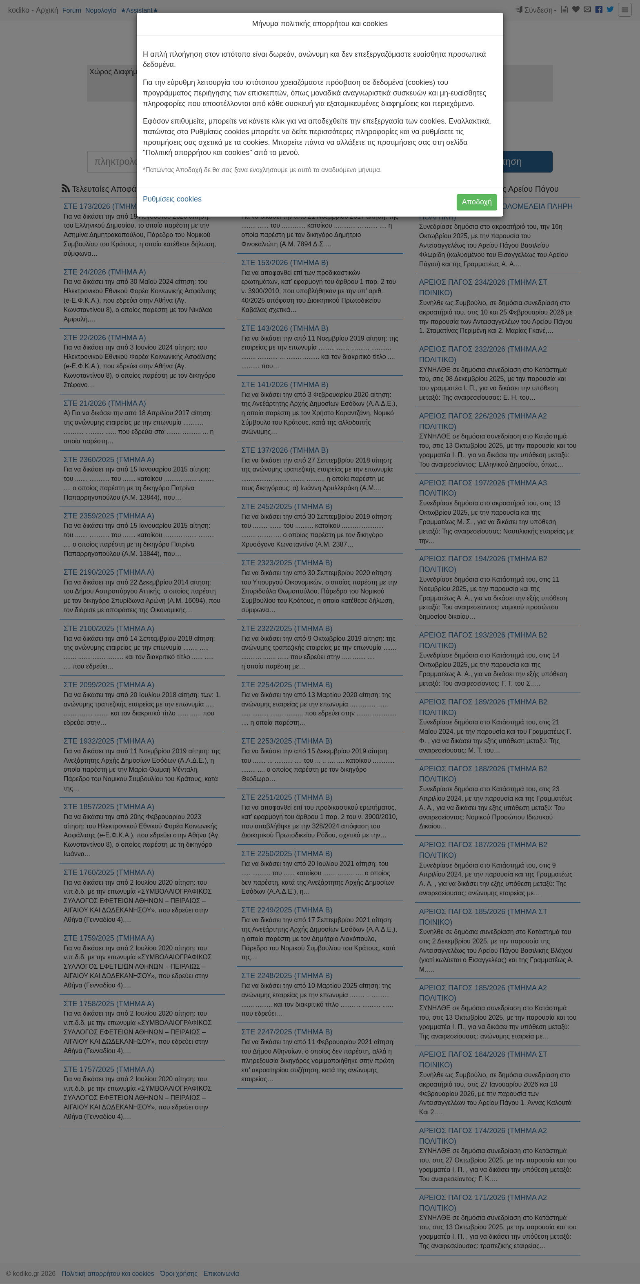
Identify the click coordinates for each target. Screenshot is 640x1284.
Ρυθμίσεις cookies (172, 199)
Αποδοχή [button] (477, 202)
